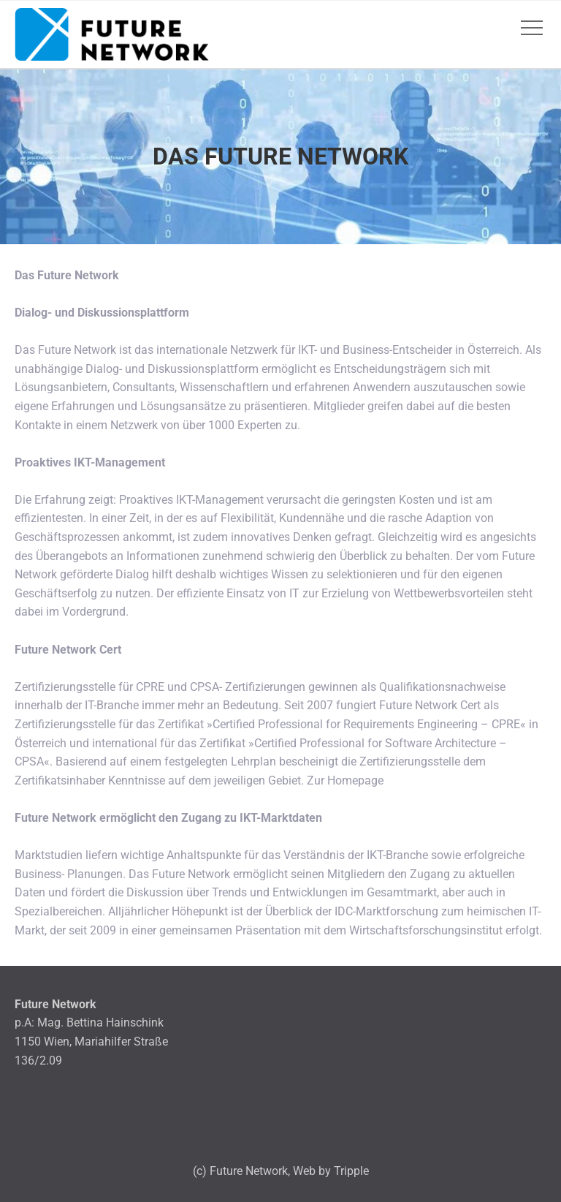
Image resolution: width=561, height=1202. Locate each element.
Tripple (351, 1171)
